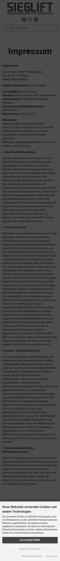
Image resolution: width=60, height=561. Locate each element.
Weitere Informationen (30, 549)
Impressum (52, 556)
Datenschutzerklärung (32, 556)
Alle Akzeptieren (30, 540)
